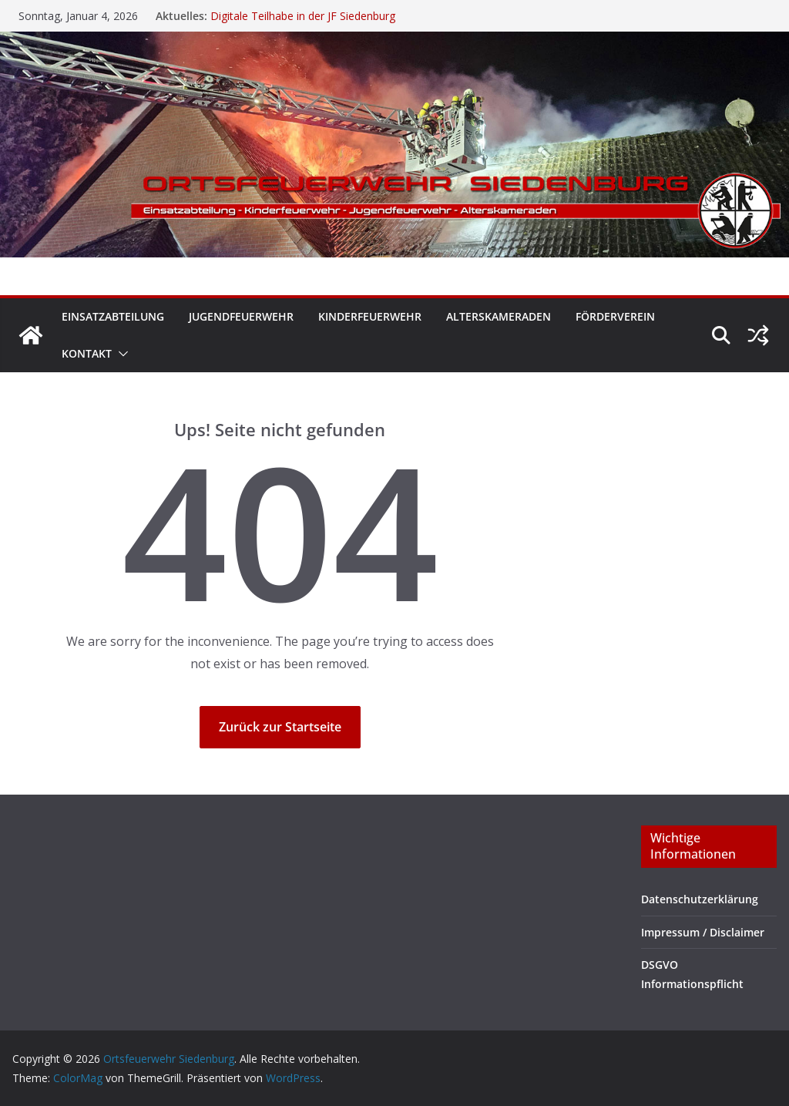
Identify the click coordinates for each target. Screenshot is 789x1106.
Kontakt (87, 353)
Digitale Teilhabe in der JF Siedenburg (302, 15)
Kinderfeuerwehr (369, 316)
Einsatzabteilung (113, 316)
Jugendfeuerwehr (241, 316)
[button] (120, 354)
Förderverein (615, 316)
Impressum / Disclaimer (702, 932)
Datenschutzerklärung (699, 899)
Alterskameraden (498, 316)
